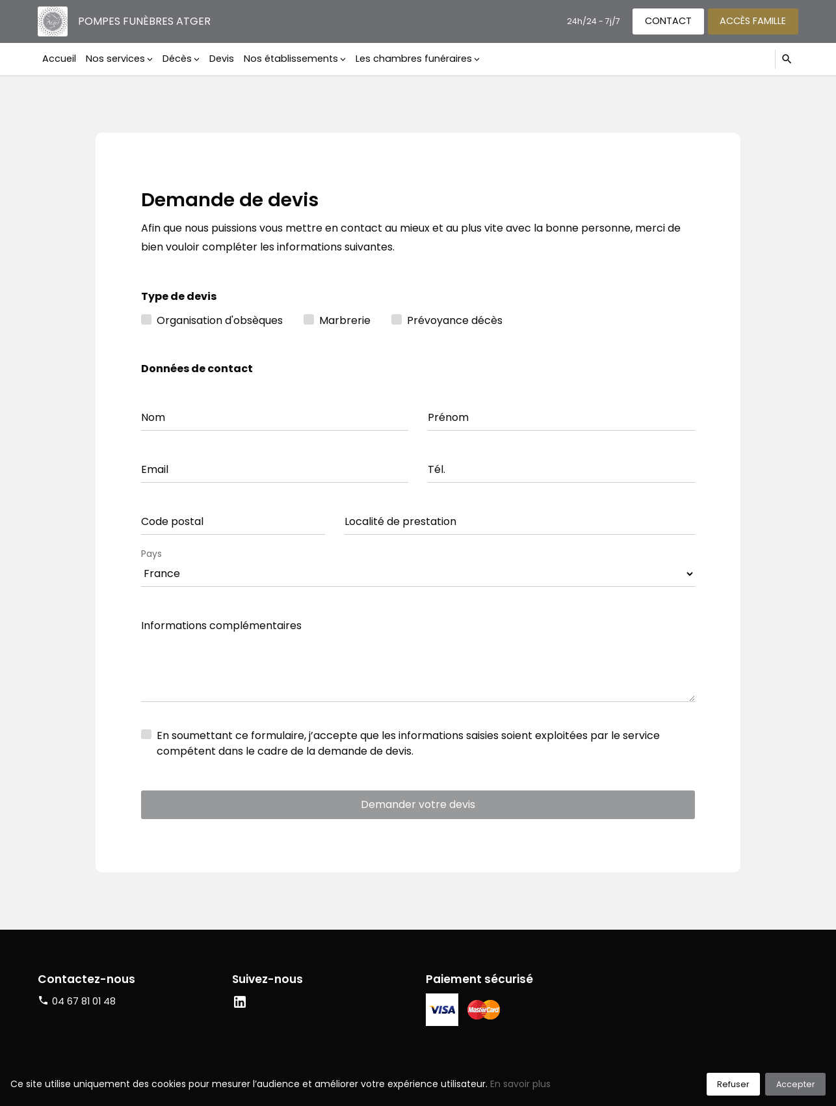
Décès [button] (177, 58)
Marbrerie (345, 320)
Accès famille (753, 20)
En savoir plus (520, 1083)
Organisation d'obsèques (220, 320)
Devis (221, 58)
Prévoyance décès (455, 320)
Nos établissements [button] (291, 58)
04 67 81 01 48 (84, 1001)
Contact (668, 20)
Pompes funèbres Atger (144, 21)
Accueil (59, 58)
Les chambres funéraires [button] (414, 58)
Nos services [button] (115, 58)
